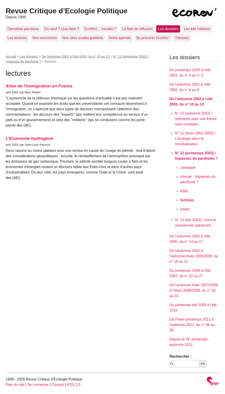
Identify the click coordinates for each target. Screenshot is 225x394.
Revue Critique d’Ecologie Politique (67, 11)
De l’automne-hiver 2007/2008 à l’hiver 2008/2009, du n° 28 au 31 (194, 290)
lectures (187, 200)
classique (187, 167)
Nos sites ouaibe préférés (82, 38)
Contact (58, 385)
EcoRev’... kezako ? (100, 29)
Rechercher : (181, 356)
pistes (185, 209)
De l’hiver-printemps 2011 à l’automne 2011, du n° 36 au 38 (192, 324)
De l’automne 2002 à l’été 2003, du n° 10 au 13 (76, 56)
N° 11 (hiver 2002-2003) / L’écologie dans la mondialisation (195, 138)
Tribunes (182, 38)
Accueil (11, 56)
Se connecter (38, 385)
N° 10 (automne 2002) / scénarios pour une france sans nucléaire (196, 118)
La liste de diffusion (137, 29)
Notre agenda (120, 38)
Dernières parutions (23, 29)
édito (184, 191)
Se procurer (153, 38)
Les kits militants (197, 29)
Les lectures (17, 38)
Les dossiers (168, 29)
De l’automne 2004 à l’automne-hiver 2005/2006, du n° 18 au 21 (194, 256)
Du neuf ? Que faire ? (61, 29)
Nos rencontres (44, 38)
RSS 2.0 (73, 385)
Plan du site (15, 385)
